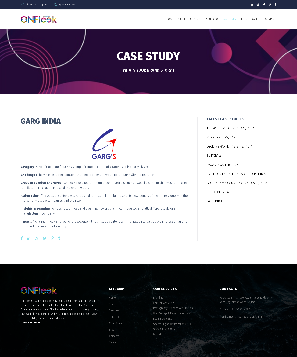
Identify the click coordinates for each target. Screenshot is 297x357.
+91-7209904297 (67, 4)
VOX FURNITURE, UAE (221, 137)
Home (169, 19)
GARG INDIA (215, 201)
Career (256, 19)
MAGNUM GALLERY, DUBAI (224, 165)
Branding (158, 297)
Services (195, 19)
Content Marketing (163, 303)
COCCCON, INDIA (218, 192)
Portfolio (212, 19)
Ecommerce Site (162, 318)
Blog (244, 19)
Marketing (158, 334)
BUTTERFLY (214, 155)
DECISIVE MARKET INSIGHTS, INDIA (229, 146)
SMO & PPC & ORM (164, 329)
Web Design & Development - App (173, 313)
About (181, 19)
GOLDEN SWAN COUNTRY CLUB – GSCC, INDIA (237, 183)
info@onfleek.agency (36, 4)
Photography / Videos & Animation (173, 308)
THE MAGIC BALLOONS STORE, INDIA (230, 128)
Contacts (270, 19)
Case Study (229, 19)
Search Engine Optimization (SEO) (172, 324)
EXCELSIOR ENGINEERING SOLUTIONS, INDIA (236, 174)
